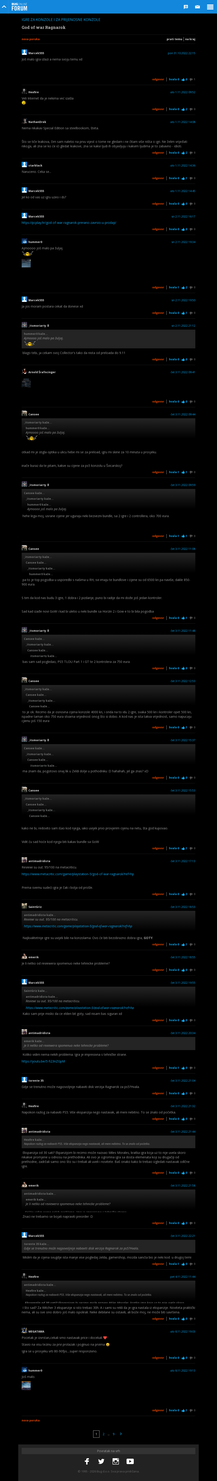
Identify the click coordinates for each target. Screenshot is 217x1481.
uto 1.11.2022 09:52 (182, 92)
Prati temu (174, 39)
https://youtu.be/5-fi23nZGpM (43, 1061)
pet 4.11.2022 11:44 (182, 1276)
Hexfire (33, 92)
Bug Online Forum (19, 7)
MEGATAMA (36, 1331)
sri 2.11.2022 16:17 (183, 216)
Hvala (174, 79)
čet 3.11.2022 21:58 (183, 1185)
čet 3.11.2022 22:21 (183, 1236)
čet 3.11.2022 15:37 (183, 740)
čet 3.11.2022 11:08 (183, 549)
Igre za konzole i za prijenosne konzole (61, 19)
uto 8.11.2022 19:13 (182, 1370)
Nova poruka (31, 39)
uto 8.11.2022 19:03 (182, 1331)
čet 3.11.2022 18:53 (183, 907)
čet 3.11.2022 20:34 (183, 1033)
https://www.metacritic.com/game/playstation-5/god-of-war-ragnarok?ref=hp (78, 874)
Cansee (33, 414)
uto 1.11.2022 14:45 (182, 191)
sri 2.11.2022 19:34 (183, 242)
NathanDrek (37, 122)
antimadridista (39, 861)
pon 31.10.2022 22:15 (181, 53)
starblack (35, 165)
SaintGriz (36, 907)
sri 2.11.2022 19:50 (183, 300)
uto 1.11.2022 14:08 (182, 122)
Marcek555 (36, 53)
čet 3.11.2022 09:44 (183, 414)
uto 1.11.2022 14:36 (182, 165)
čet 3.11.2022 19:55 (183, 982)
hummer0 (35, 242)
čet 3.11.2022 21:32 (183, 1106)
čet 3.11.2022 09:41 (183, 372)
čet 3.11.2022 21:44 (183, 1131)
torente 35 (36, 1080)
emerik (33, 957)
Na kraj (190, 39)
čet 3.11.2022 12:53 (183, 681)
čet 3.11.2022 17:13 (183, 861)
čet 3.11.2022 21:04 (183, 1080)
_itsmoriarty (38, 325)
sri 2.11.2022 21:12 (183, 325)
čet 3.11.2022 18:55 (183, 957)
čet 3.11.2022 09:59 (183, 485)
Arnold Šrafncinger (42, 372)
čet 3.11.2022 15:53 (183, 790)
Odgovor (158, 79)
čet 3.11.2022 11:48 (183, 630)
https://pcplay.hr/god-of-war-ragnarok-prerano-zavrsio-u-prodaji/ (69, 222)
